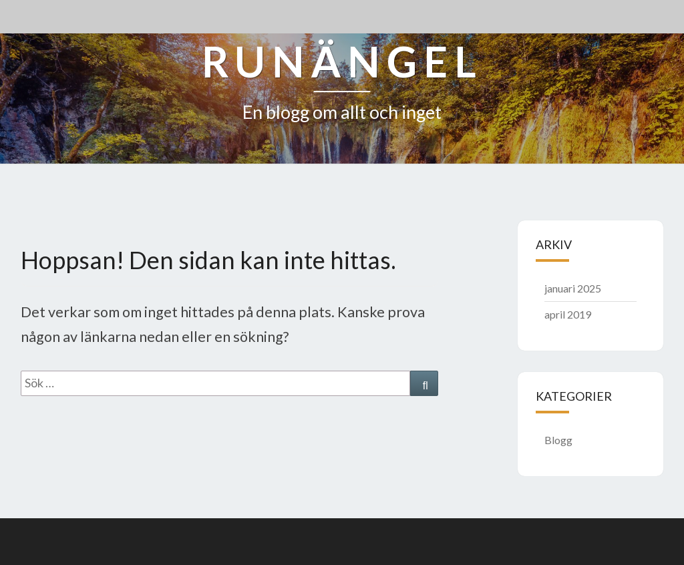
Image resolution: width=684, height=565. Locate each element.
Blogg (558, 439)
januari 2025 (572, 288)
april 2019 (567, 314)
